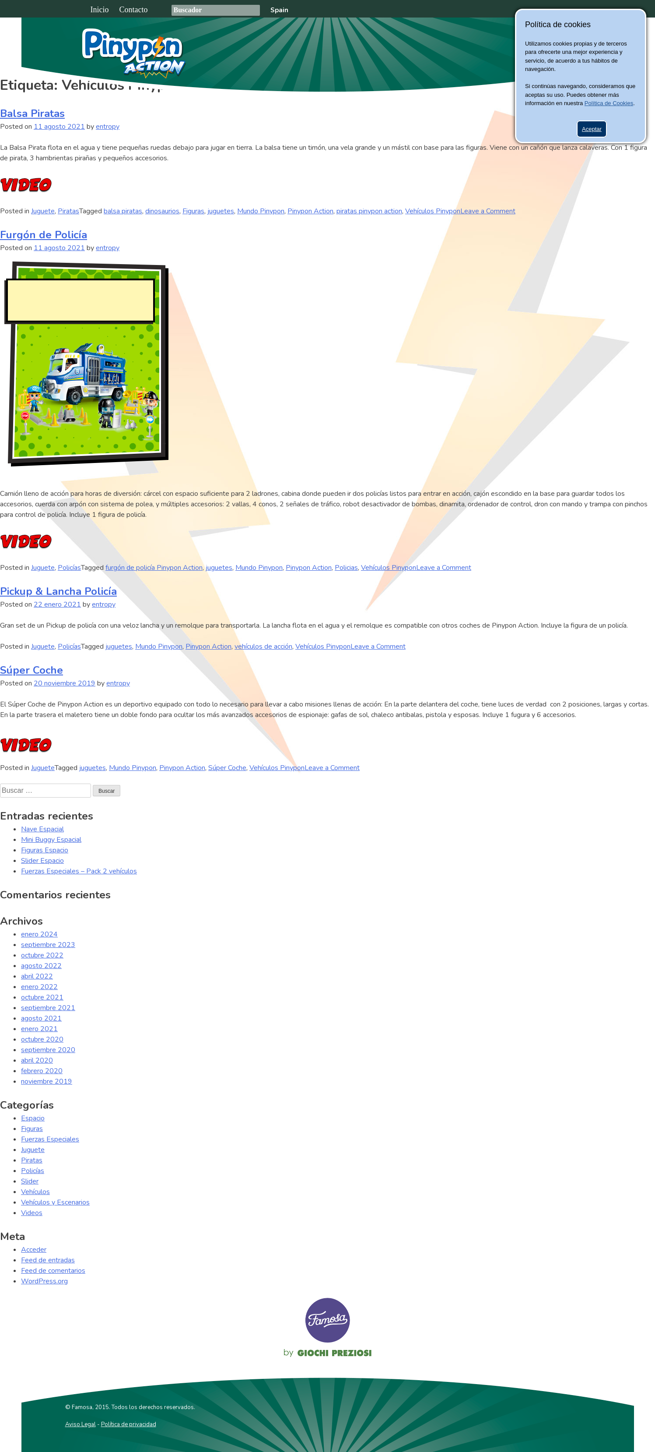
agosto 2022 (41, 966)
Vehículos (35, 1192)
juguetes (220, 211)
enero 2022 (39, 987)
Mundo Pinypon (260, 211)
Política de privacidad (128, 1424)
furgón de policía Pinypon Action (154, 567)
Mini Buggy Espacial (51, 839)
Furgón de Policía (43, 235)
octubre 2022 (42, 955)
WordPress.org (44, 1281)
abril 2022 (37, 976)
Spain (279, 10)
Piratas (68, 211)
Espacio (33, 1118)
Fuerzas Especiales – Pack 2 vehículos (79, 871)
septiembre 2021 (48, 1008)
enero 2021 (39, 1029)
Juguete (43, 211)
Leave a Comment (487, 211)
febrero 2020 (42, 1071)
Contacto (133, 9)
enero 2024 (39, 934)
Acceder (33, 1249)
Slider (30, 1181)
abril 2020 (37, 1060)
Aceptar (592, 129)
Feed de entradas (48, 1260)
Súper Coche (31, 670)
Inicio (100, 9)
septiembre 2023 (48, 945)
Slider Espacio (42, 861)
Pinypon (500, 51)
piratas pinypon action (369, 211)
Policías (69, 567)
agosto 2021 (41, 1018)
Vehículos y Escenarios (55, 1202)
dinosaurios (162, 211)
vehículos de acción (263, 646)
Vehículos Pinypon (432, 211)
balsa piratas (123, 211)
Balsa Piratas (32, 113)
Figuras (193, 211)
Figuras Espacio (44, 850)
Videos (31, 1213)
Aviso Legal (80, 1424)
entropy (107, 126)
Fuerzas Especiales (50, 1139)
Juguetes (433, 49)
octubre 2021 (42, 997)
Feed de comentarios (53, 1270)
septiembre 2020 (48, 1050)
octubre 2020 (42, 1039)
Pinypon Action (134, 53)
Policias (346, 567)
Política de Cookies (609, 103)
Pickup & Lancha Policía (58, 591)
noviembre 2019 (46, 1081)
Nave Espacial (42, 829)
